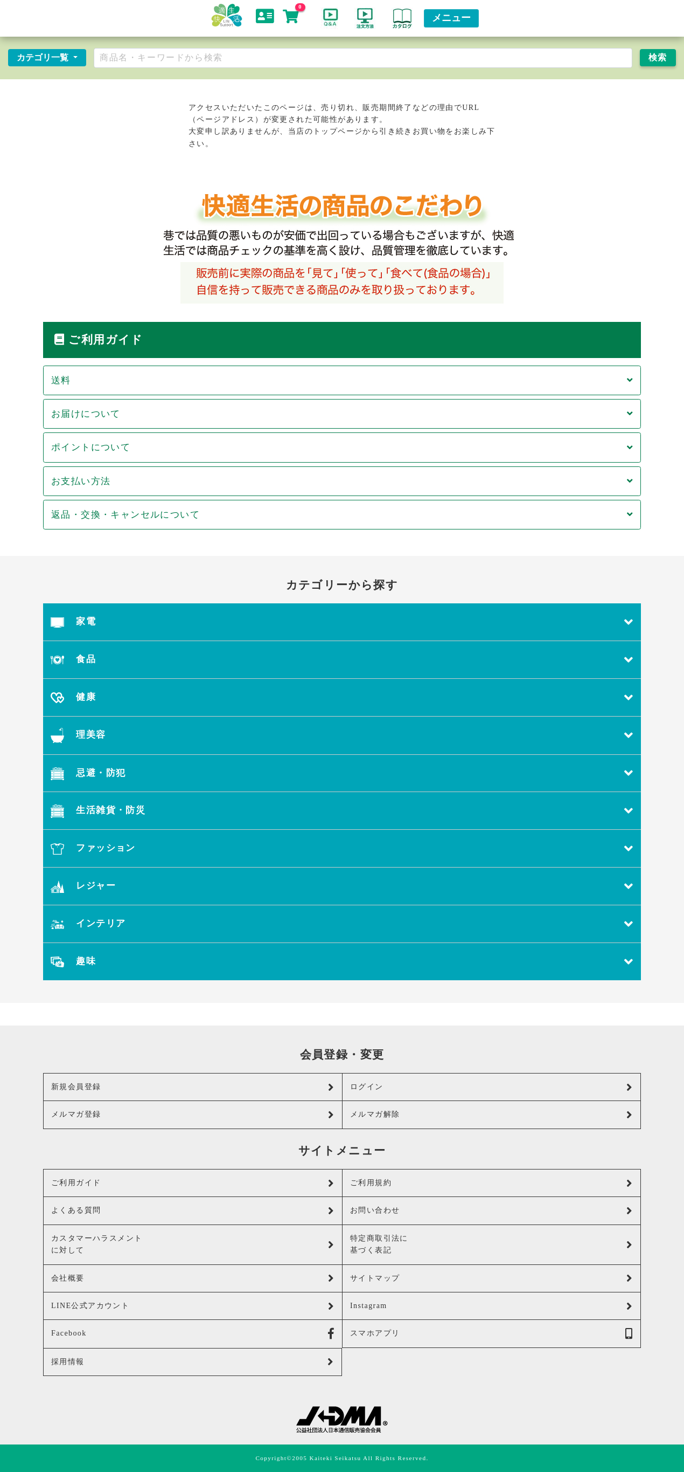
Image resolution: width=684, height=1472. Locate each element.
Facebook (192, 1333)
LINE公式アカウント (192, 1306)
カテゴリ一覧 (44, 57)
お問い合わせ (491, 1210)
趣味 (342, 961)
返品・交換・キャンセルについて (342, 515)
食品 (342, 659)
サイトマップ (491, 1278)
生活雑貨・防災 (342, 810)
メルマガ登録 (192, 1114)
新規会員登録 (192, 1087)
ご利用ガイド (192, 1183)
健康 (342, 697)
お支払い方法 (342, 481)
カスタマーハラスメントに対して (192, 1244)
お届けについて (342, 414)
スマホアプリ (491, 1333)
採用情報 (192, 1361)
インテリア (342, 924)
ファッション (342, 848)
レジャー (342, 886)
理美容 (342, 735)
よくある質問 (192, 1210)
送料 (342, 380)
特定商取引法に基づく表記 (491, 1244)
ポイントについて (342, 447)
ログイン (491, 1087)
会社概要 (192, 1278)
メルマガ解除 (491, 1114)
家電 (342, 622)
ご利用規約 (491, 1183)
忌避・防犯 (342, 773)
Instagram (491, 1306)
